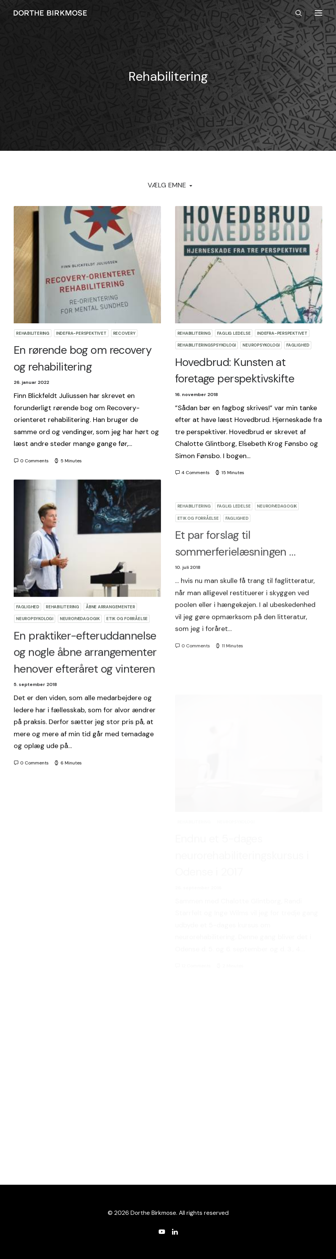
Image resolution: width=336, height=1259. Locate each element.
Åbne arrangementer (110, 643)
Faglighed (297, 345)
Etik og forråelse (127, 655)
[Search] (295, 13)
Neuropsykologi (261, 345)
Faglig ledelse (233, 333)
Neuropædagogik (80, 655)
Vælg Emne (167, 185)
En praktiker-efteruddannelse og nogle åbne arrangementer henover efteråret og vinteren (85, 689)
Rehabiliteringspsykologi (206, 345)
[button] (318, 13)
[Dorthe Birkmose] (51, 13)
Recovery (124, 333)
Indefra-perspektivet (81, 333)
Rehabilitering (32, 333)
